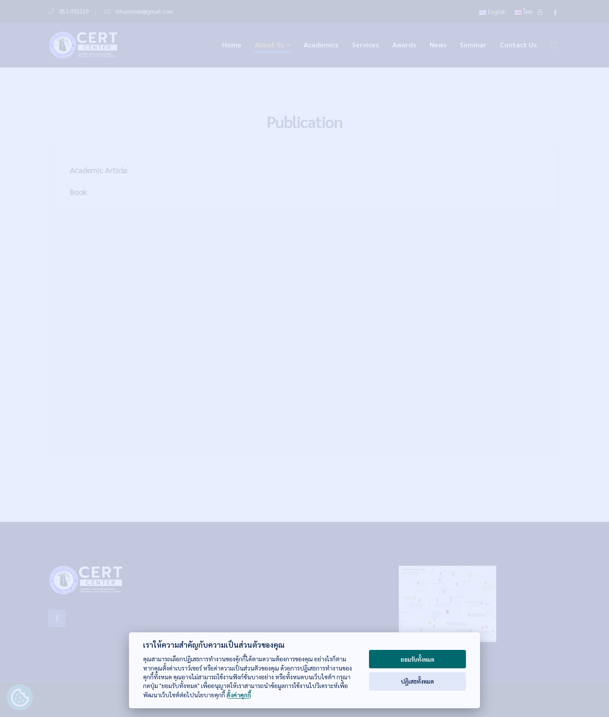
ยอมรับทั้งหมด (417, 659)
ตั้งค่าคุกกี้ (238, 695)
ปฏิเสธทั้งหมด (417, 681)
